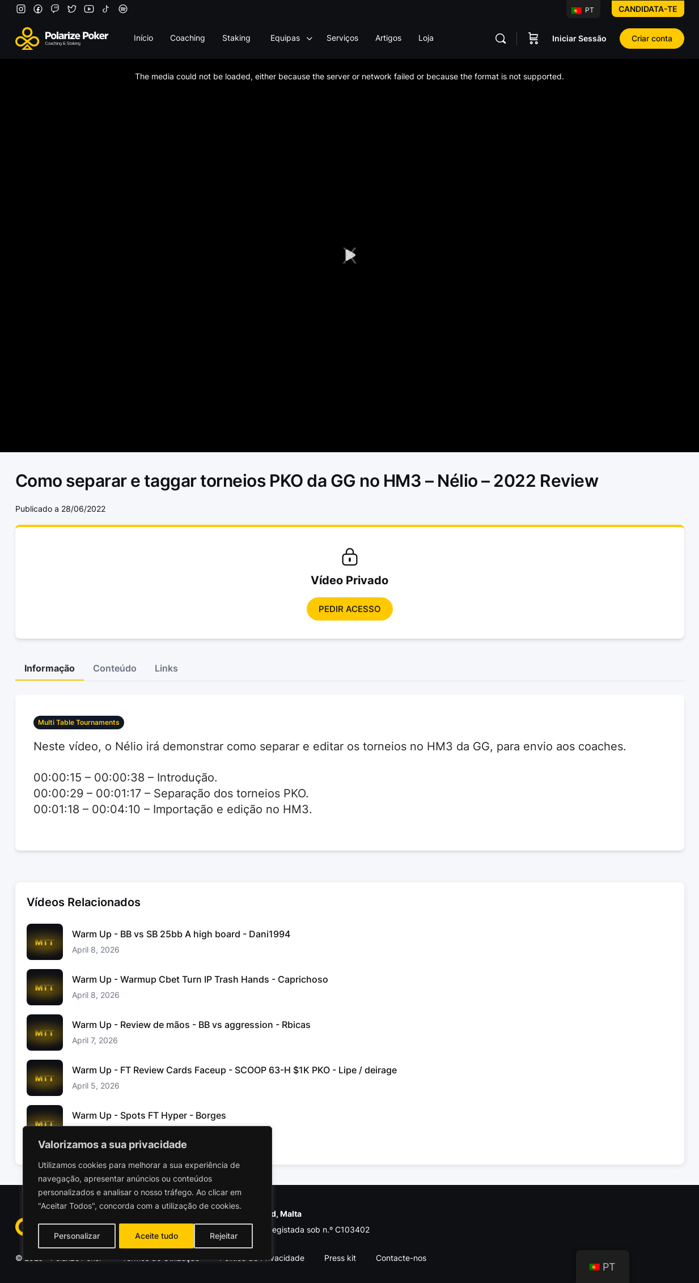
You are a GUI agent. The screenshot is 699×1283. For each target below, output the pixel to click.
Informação (49, 668)
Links (166, 668)
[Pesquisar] (500, 38)
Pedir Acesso (350, 609)
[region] (147, 1194)
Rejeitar (149, 1235)
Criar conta (652, 38)
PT (582, 10)
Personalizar (76, 1235)
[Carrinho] (533, 38)
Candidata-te (647, 9)
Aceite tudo (220, 1235)
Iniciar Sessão (579, 38)
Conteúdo (115, 668)
